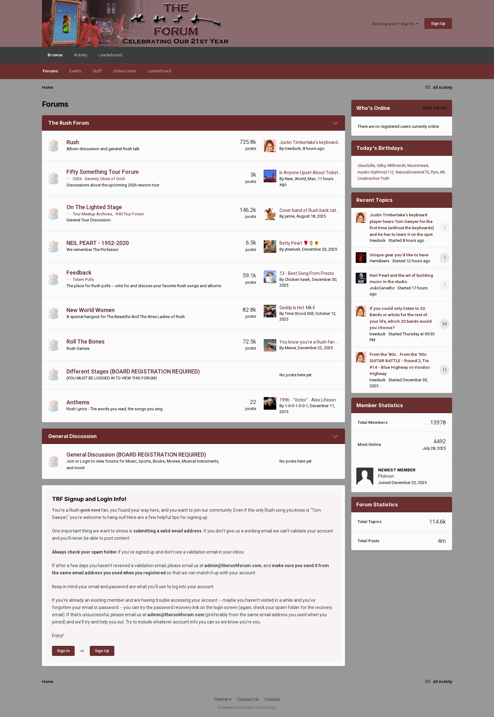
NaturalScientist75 (412, 172)
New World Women (90, 310)
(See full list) (435, 107)
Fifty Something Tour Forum (102, 171)
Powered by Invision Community (247, 707)
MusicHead (417, 165)
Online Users (124, 71)
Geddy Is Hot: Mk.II (297, 307)
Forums (50, 71)
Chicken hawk (297, 279)
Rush (72, 142)
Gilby (381, 165)
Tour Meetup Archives (92, 214)
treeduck (293, 148)
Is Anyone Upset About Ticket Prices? (316, 172)
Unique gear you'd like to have (399, 254)
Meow (290, 347)
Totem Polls (83, 279)
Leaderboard (159, 71)
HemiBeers (379, 261)
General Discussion (72, 436)
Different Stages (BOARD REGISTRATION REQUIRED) (133, 371)
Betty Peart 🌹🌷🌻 (299, 243)
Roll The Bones (85, 341)
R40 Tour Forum (130, 214)
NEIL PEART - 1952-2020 (97, 243)
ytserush (292, 249)
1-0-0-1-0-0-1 (296, 405)
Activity (80, 55)
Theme (223, 699)
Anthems (77, 402)
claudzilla (366, 165)
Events (75, 71)
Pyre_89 (438, 172)
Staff (97, 71)
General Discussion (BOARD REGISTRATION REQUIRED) (136, 454)
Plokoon (386, 476)
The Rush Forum (68, 123)
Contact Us (248, 699)
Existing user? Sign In (395, 23)
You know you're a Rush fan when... (314, 341)
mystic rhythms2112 (376, 172)
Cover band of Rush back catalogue (314, 210)
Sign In (63, 650)
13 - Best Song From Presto (306, 273)
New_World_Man (300, 178)
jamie (290, 216)
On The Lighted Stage (94, 207)
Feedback (78, 272)
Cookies (272, 699)
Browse (55, 58)
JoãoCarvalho (382, 288)
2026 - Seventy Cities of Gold (99, 178)
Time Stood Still (299, 313)
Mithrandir (396, 165)
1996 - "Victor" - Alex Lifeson (307, 399)
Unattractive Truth (373, 178)
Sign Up (438, 23)
